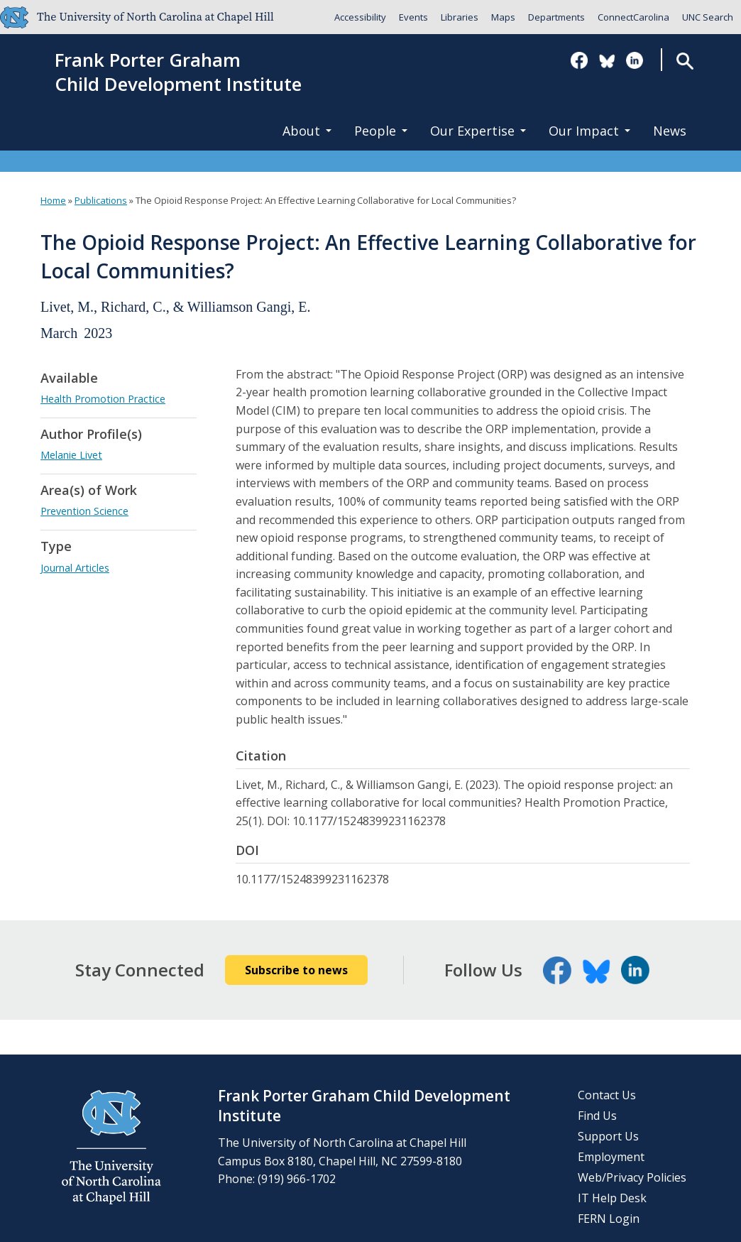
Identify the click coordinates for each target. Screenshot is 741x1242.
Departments (556, 17)
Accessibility (360, 17)
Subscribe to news (296, 970)
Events (413, 17)
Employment (611, 1157)
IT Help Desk (612, 1198)
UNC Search (707, 17)
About (306, 130)
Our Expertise (478, 130)
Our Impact (589, 130)
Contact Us (607, 1095)
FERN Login (609, 1218)
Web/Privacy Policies (632, 1177)
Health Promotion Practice (102, 398)
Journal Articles (74, 567)
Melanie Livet (71, 455)
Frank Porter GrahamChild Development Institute (178, 72)
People (380, 130)
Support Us (608, 1136)
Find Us (597, 1115)
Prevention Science (84, 511)
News (669, 130)
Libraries (459, 17)
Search (685, 60)
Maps (503, 17)
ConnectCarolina (633, 17)
